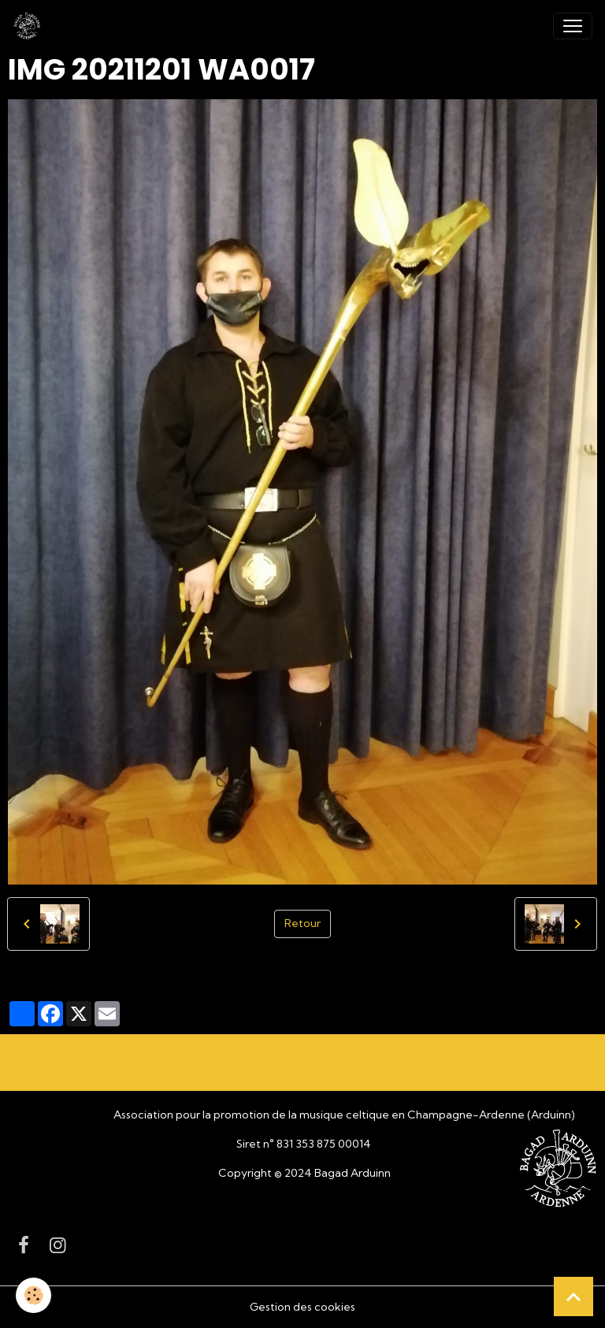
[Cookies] (33, 1295)
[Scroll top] (573, 1296)
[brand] (30, 26)
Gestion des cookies (302, 1307)
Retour (302, 923)
